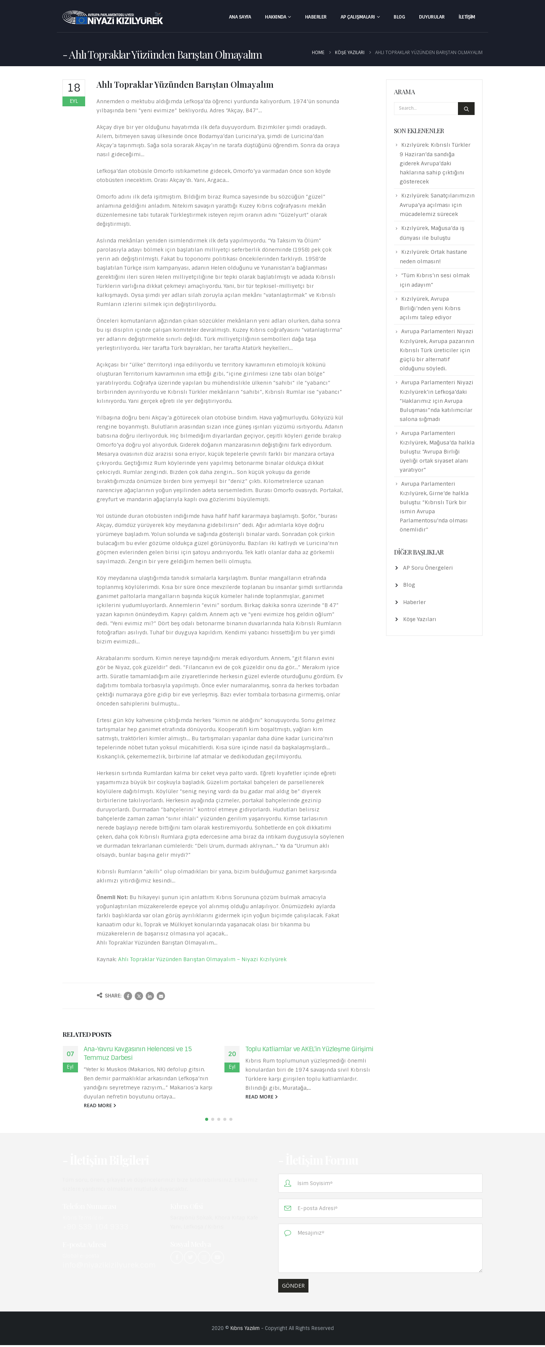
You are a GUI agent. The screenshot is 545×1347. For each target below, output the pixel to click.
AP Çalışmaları (358, 17)
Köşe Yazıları (419, 619)
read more (100, 1105)
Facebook (128, 996)
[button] (207, 1121)
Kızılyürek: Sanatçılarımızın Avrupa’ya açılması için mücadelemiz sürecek (437, 205)
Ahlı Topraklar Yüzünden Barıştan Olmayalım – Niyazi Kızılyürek (202, 959)
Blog (399, 17)
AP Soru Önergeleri (428, 567)
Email (161, 996)
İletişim (467, 17)
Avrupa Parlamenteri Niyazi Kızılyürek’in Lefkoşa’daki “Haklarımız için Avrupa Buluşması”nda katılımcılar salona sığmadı (436, 401)
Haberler (316, 17)
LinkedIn (150, 996)
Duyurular (432, 17)
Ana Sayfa (240, 17)
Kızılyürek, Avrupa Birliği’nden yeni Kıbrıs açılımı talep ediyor (430, 308)
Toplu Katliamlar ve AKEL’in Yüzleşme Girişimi (309, 1049)
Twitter (139, 996)
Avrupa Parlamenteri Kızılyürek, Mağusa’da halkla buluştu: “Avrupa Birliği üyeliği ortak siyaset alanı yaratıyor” (437, 451)
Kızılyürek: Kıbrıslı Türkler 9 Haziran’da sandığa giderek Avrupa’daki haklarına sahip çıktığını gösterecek (435, 163)
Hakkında (275, 17)
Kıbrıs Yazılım (245, 1330)
